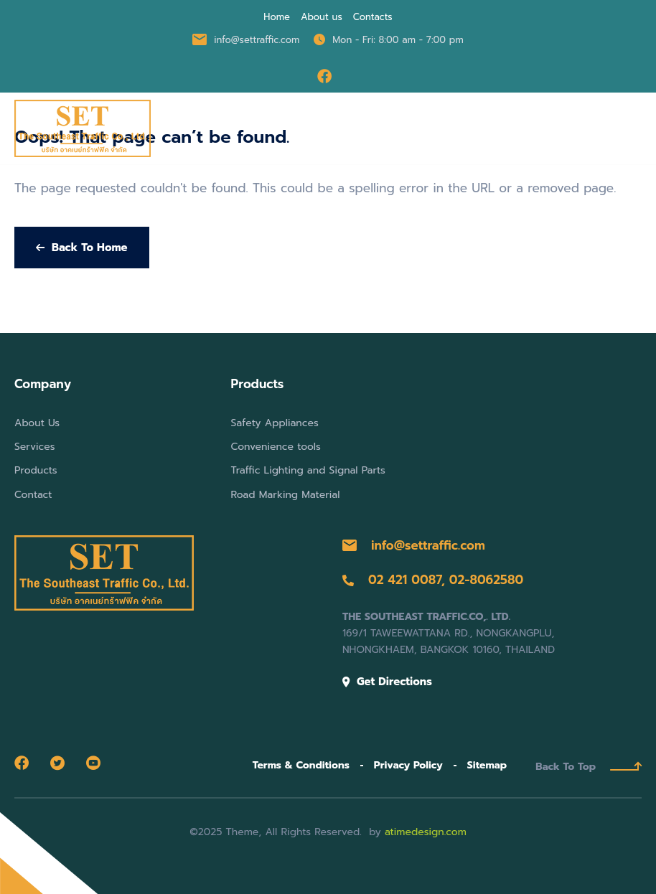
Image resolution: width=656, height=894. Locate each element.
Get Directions (387, 682)
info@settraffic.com (413, 545)
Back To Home (82, 247)
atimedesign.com (426, 831)
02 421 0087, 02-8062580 (432, 579)
